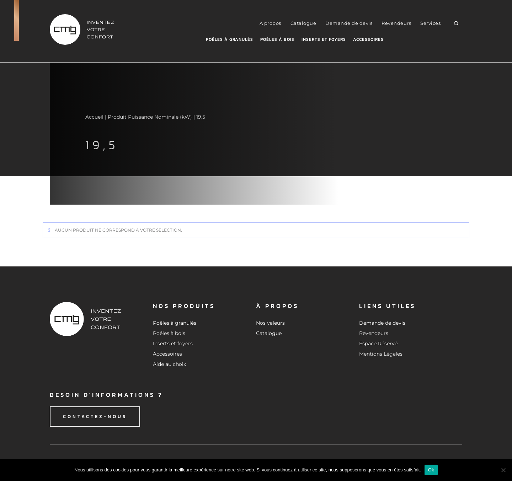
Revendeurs (396, 23)
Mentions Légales (380, 354)
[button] (456, 23)
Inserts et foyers (324, 39)
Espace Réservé (378, 343)
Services (430, 23)
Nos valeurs (270, 323)
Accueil (94, 117)
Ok (431, 469)
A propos (270, 23)
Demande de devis (348, 23)
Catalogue (303, 23)
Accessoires (368, 39)
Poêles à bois (277, 39)
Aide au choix (169, 364)
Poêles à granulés (229, 39)
